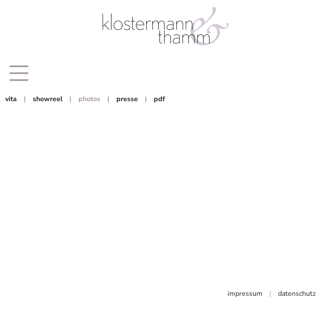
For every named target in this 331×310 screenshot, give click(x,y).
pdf (159, 99)
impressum (245, 293)
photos (89, 99)
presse (127, 99)
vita (11, 99)
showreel (47, 99)
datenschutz (296, 293)
